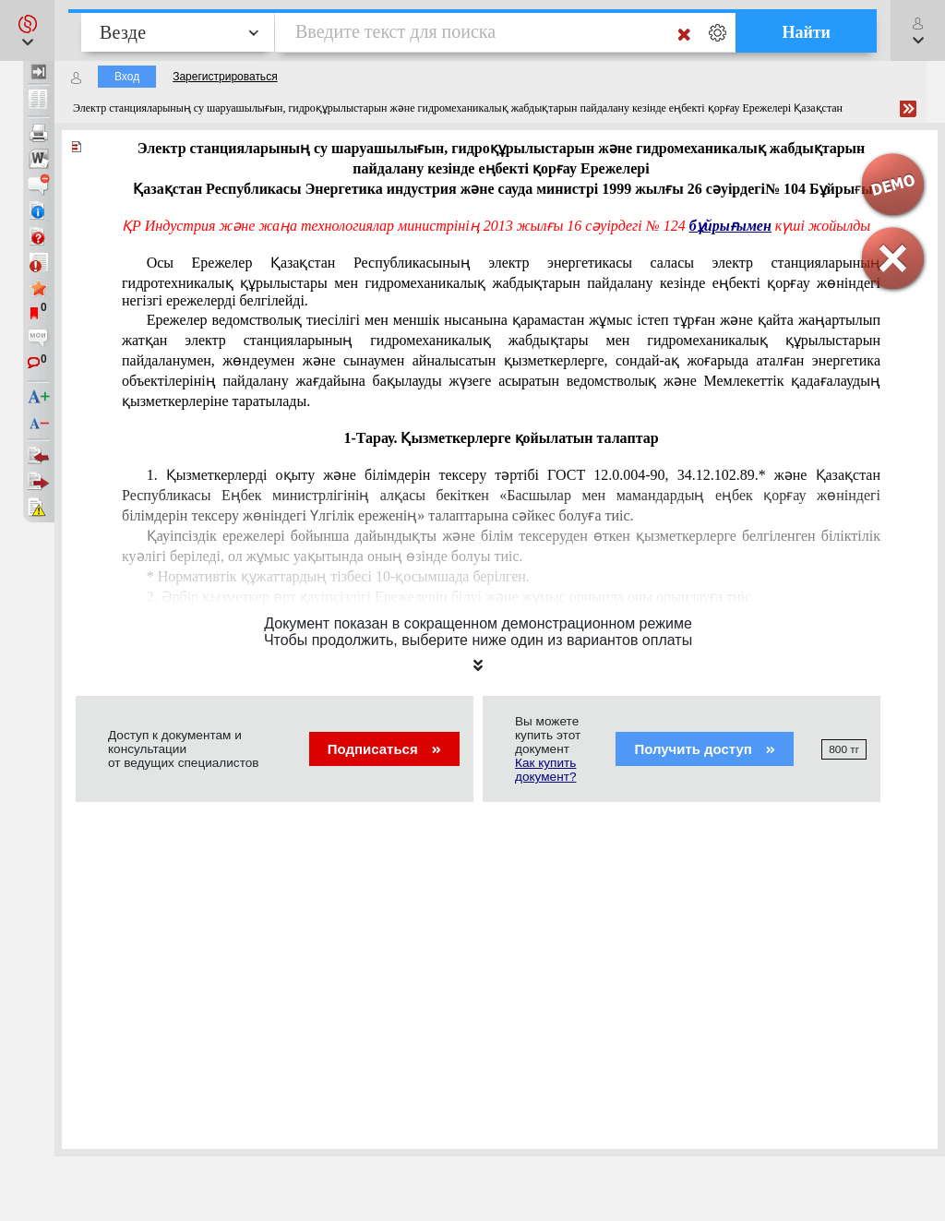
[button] (27, 30)
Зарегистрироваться (225, 76)
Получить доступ (704, 749)
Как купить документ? (545, 770)
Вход (126, 76)
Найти (806, 32)
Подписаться (384, 749)
